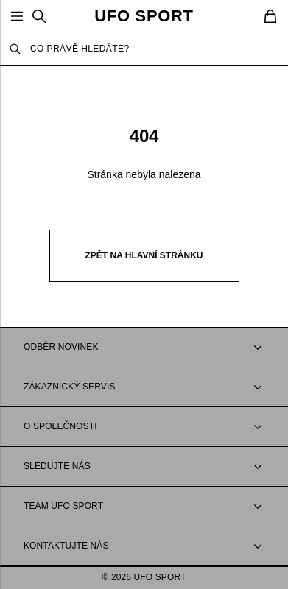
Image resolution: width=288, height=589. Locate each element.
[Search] (39, 16)
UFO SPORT (143, 16)
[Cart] (270, 16)
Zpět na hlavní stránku (144, 255)
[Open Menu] (17, 16)
